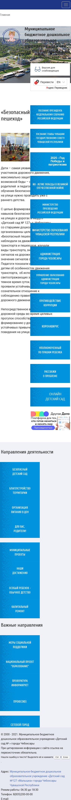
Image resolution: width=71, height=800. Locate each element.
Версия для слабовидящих (50, 69)
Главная (5, 14)
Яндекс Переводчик (56, 87)
